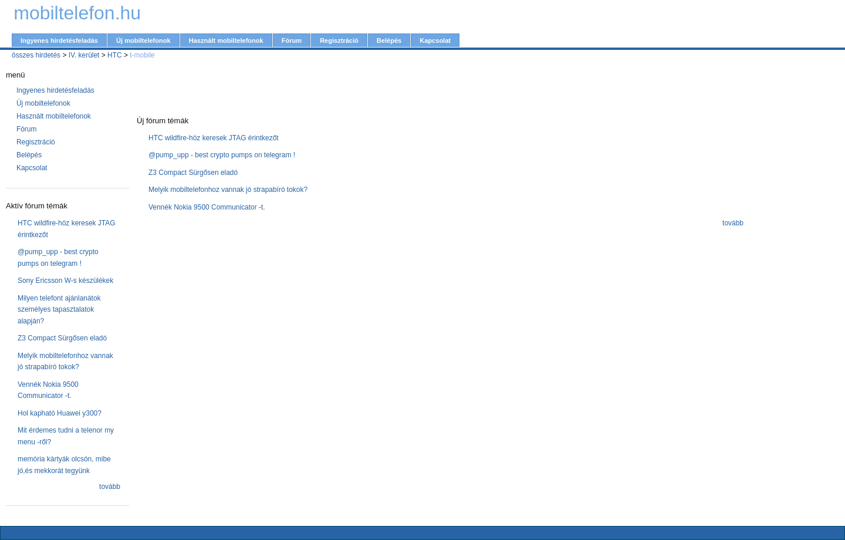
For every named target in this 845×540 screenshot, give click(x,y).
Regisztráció (339, 40)
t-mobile (142, 55)
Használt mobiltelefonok (226, 40)
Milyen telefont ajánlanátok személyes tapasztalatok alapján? (59, 309)
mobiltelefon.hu (77, 12)
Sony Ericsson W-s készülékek (65, 280)
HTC (114, 55)
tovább (109, 486)
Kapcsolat (435, 40)
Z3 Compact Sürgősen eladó (62, 338)
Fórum (292, 40)
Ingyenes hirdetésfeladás (59, 40)
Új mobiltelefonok (143, 40)
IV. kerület (84, 55)
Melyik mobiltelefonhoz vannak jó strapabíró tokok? (227, 189)
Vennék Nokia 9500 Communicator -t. (206, 207)
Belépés (389, 40)
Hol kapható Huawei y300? (60, 413)
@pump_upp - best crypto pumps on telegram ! (221, 155)
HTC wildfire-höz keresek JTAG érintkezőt (213, 138)
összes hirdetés (36, 55)
